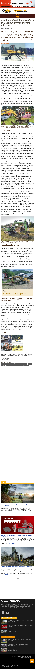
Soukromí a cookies (26, 657)
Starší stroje (25, 365)
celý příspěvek (4, 511)
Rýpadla (25, 364)
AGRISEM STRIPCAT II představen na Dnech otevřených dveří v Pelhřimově (18, 645)
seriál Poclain (18, 364)
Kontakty (14, 656)
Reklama (19, 656)
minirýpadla (18, 365)
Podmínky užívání (26, 656)
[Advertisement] (17, 424)
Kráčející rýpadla (10, 365)
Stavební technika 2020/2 (7, 364)
